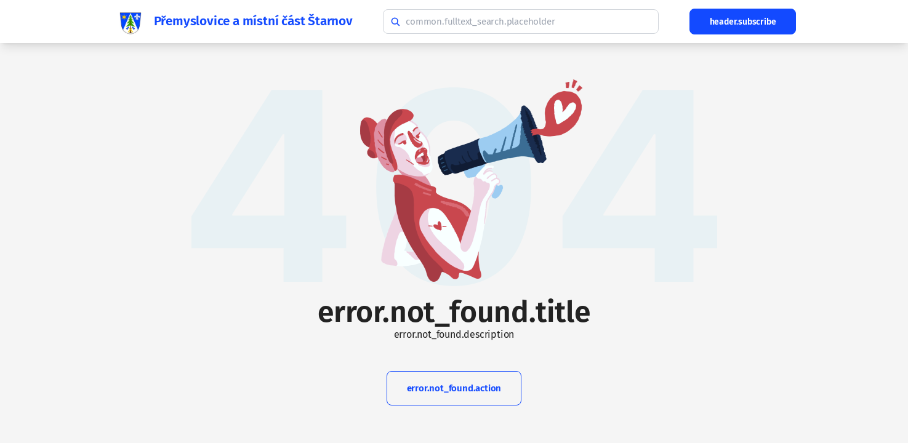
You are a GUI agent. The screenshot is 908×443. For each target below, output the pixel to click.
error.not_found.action (454, 388)
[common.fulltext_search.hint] (521, 21)
